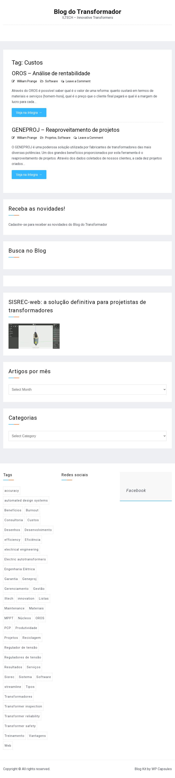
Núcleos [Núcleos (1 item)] (24, 618)
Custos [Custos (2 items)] (33, 520)
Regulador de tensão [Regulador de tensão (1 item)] (20, 647)
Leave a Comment (78, 81)
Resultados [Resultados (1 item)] (13, 667)
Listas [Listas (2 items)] (44, 598)
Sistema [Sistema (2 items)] (25, 677)
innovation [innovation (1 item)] (26, 598)
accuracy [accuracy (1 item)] (11, 491)
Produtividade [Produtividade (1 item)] (26, 628)
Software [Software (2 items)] (43, 677)
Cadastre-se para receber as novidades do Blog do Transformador (58, 225)
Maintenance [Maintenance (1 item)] (14, 608)
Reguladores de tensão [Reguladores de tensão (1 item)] (22, 657)
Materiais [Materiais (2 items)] (36, 608)
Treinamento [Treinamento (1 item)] (14, 736)
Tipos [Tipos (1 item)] (30, 687)
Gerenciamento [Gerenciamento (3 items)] (16, 589)
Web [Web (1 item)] (7, 746)
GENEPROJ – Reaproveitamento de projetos (65, 130)
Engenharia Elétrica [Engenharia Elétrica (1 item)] (19, 569)
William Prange (27, 81)
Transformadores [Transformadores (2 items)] (18, 696)
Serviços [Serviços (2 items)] (34, 667)
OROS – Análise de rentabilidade (51, 73)
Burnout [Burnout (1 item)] (32, 510)
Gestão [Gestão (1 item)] (39, 589)
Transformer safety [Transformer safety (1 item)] (20, 726)
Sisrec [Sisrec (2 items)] (9, 677)
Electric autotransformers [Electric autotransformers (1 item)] (25, 559)
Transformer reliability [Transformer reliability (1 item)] (22, 716)
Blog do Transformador (87, 12)
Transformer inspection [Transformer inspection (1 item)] (23, 706)
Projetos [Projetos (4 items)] (11, 638)
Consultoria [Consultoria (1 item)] (13, 520)
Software (51, 81)
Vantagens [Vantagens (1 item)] (37, 736)
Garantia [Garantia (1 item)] (11, 579)
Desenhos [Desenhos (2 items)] (12, 530)
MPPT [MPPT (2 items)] (9, 618)
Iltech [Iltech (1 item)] (8, 598)
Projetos (50, 137)
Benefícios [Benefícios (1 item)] (13, 510)
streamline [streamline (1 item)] (12, 687)
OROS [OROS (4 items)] (40, 618)
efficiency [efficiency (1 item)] (12, 540)
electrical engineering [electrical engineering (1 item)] (21, 549)
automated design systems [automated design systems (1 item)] (26, 500)
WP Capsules (162, 769)
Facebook (136, 490)
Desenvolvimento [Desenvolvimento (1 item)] (38, 530)
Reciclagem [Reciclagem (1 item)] (32, 638)
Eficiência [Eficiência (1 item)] (32, 540)
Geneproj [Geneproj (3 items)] (29, 579)
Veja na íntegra (29, 112)
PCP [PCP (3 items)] (7, 628)
